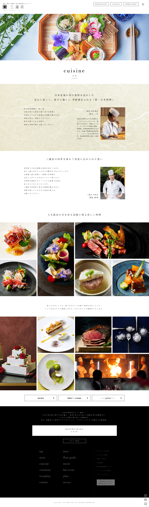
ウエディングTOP (103, 451)
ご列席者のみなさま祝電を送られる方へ (106, 482)
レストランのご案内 (104, 470)
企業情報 (100, 463)
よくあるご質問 (102, 455)
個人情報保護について (104, 466)
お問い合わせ (101, 459)
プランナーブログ (103, 474)
